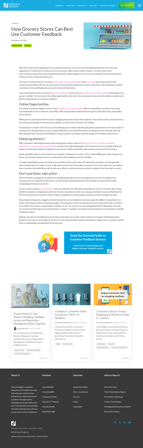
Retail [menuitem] (75, 402)
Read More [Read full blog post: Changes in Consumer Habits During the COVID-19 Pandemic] (84, 358)
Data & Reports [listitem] (102, 347)
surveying (91, 82)
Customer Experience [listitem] (22, 354)
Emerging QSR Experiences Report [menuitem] (117, 407)
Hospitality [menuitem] (77, 407)
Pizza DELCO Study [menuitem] (111, 411)
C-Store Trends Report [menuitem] (113, 402)
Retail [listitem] (58, 344)
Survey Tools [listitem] (19, 350)
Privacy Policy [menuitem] (14, 428)
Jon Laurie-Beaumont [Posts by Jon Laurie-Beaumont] (63, 322)
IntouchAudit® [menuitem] (48, 392)
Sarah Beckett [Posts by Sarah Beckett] (22, 328)
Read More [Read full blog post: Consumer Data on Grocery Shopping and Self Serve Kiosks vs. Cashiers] (126, 358)
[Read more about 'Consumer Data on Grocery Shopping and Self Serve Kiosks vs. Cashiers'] (113, 294)
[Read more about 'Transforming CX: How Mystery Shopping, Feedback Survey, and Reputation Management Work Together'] (30, 296)
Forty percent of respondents (43, 146)
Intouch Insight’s (60, 93)
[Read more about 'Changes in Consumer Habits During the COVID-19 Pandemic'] (71, 294)
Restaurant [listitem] (101, 344)
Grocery (28, 45)
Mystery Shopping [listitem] (33, 350)
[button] (139, 5)
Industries (71, 5)
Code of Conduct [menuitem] (32, 428)
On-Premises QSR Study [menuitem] (113, 397)
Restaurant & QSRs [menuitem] (80, 387)
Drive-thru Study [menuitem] (110, 387)
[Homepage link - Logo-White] (13, 424)
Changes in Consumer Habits (94, 93)
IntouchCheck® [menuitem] (48, 407)
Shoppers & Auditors (108, 5)
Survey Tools (17, 45)
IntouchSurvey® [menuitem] (48, 411)
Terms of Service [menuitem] (23, 428)
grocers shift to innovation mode (66, 82)
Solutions (60, 5)
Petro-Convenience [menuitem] (80, 392)
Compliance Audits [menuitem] (49, 397)
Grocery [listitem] (111, 344)
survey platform (47, 189)
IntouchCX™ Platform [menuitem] (50, 402)
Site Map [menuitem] (40, 428)
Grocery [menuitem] (76, 397)
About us (93, 5)
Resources (82, 5)
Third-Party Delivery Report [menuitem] (115, 392)
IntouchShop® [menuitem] (47, 387)
